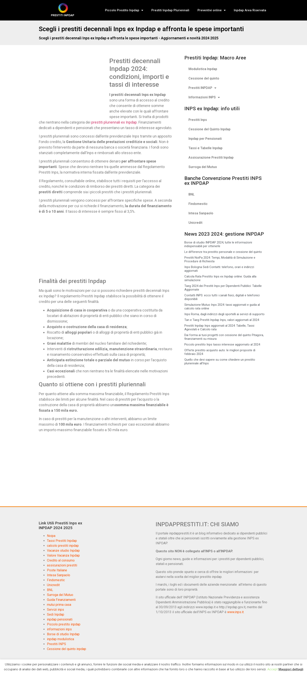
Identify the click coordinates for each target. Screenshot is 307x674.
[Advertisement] (73, 87)
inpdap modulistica (60, 639)
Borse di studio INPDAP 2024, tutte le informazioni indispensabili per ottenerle (218, 244)
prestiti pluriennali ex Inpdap (114, 122)
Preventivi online (211, 10)
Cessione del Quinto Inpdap (209, 129)
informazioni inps (59, 629)
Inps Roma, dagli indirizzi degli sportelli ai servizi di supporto (224, 314)
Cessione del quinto (203, 78)
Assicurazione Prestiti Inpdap (211, 157)
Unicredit (195, 223)
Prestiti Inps (197, 120)
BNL (191, 194)
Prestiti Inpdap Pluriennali (170, 10)
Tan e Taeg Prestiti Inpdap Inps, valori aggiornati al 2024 (221, 320)
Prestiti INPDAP (202, 88)
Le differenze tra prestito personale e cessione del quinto (223, 252)
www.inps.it (235, 612)
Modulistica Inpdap (202, 69)
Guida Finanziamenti (61, 600)
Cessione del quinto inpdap (66, 649)
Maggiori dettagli (290, 669)
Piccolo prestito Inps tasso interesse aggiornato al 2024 (222, 344)
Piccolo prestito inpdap (63, 624)
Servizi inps (55, 609)
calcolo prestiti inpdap (63, 546)
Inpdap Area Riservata (250, 10)
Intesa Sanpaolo (200, 213)
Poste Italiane (57, 570)
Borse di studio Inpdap (63, 634)
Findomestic (198, 204)
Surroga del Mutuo (202, 167)
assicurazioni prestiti (62, 565)
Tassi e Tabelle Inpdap (205, 148)
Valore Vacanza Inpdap (63, 555)
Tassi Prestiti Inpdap (62, 541)
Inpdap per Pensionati (205, 139)
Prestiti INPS (56, 644)
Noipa (51, 536)
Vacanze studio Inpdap (63, 550)
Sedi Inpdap (55, 614)
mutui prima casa (59, 605)
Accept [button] (272, 669)
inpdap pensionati (59, 619)
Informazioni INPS (204, 97)
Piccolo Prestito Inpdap (124, 10)
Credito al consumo (61, 560)
